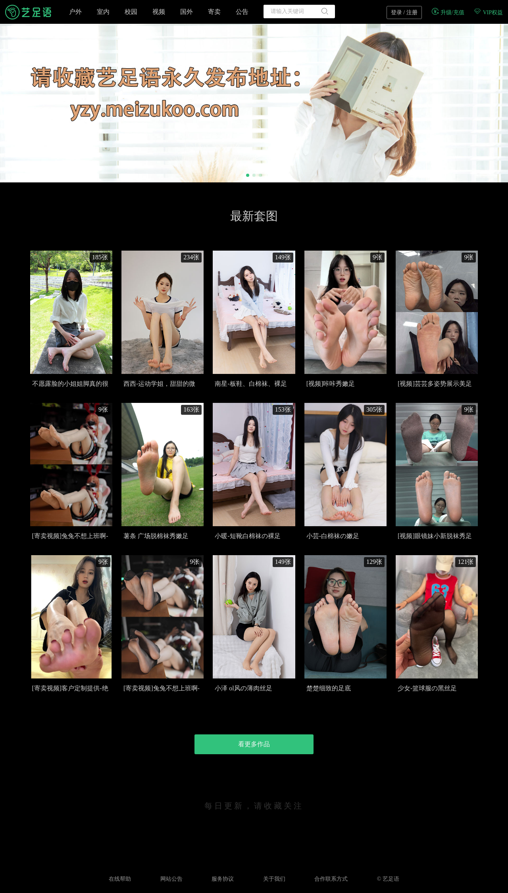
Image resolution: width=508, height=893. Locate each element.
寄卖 (214, 11)
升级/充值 (447, 12)
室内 (103, 11)
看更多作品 (254, 744)
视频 (158, 11)
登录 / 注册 (404, 12)
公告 (242, 11)
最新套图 (254, 215)
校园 (131, 11)
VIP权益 (488, 12)
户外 (75, 11)
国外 (186, 11)
